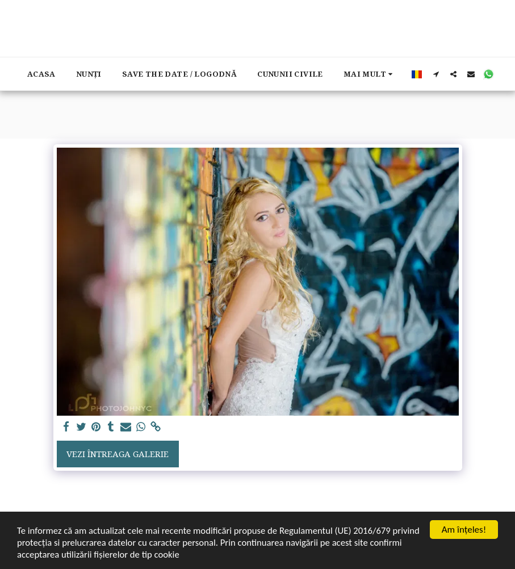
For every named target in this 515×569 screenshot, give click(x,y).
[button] (436, 74)
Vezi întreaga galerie (117, 453)
